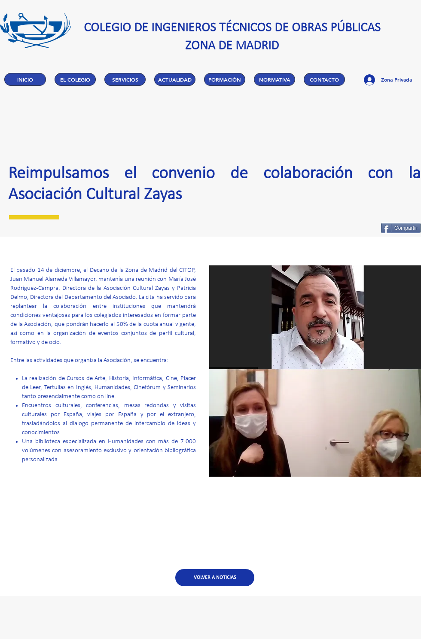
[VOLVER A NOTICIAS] (214, 577)
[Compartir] (401, 228)
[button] (75, 79)
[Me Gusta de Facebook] (352, 228)
